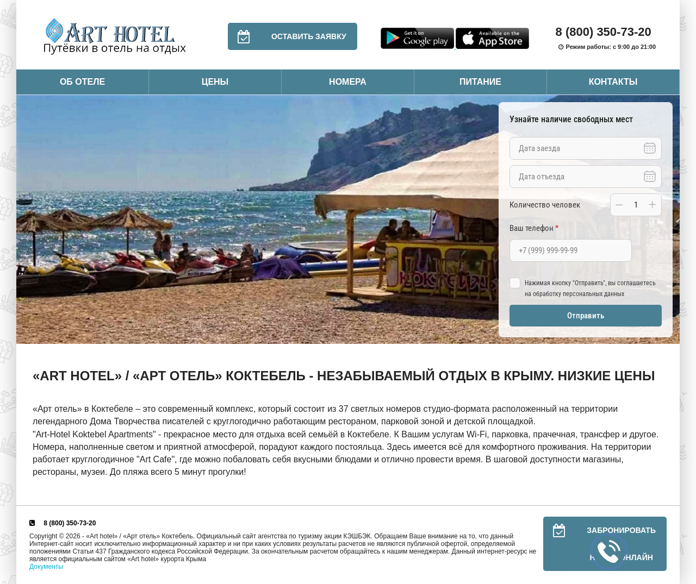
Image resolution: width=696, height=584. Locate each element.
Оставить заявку (287, 36)
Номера (347, 81)
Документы (46, 566)
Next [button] (668, 219)
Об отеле (82, 81)
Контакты (613, 81)
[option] (348, 219)
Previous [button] (27, 219)
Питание (480, 81)
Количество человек (544, 205)
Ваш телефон (533, 228)
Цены (215, 81)
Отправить (585, 316)
